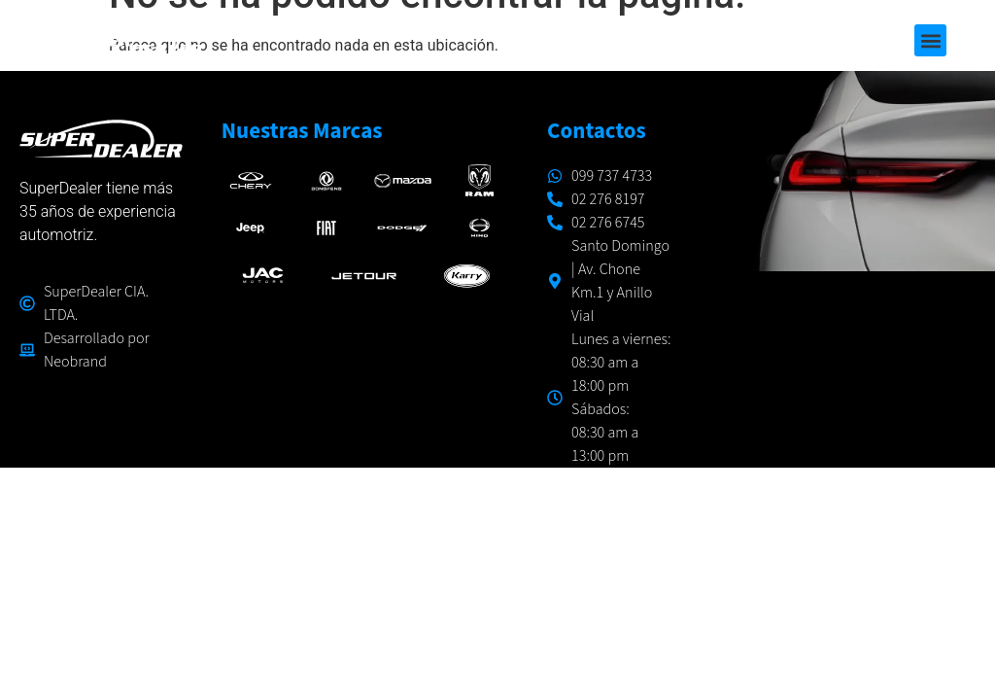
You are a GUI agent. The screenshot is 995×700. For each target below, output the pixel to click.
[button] (930, 40)
